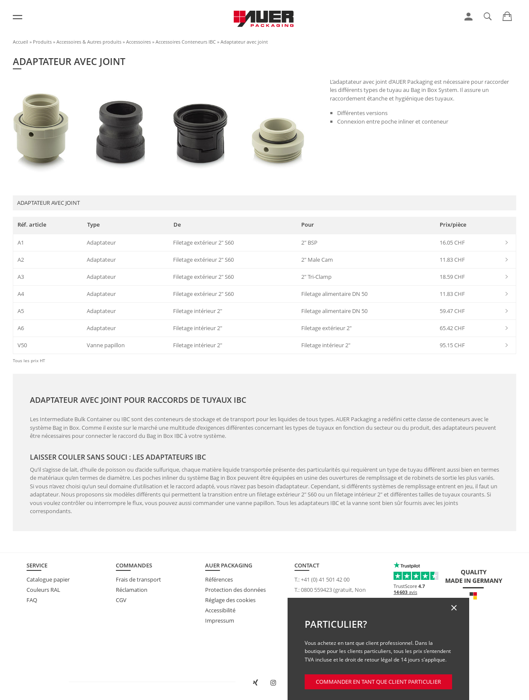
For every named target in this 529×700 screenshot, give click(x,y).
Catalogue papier (48, 579)
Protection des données (235, 590)
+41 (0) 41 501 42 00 (325, 579)
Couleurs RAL (43, 590)
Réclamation (131, 590)
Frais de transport (138, 579)
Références (219, 579)
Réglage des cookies (230, 600)
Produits (42, 41)
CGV (121, 600)
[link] (468, 17)
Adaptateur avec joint (244, 41)
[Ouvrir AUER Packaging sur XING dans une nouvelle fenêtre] (255, 683)
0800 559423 (316, 590)
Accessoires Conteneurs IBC (186, 41)
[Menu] (17, 17)
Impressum (219, 620)
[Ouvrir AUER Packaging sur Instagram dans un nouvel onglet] (273, 683)
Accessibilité (220, 610)
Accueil (20, 41)
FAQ (31, 600)
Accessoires (138, 41)
